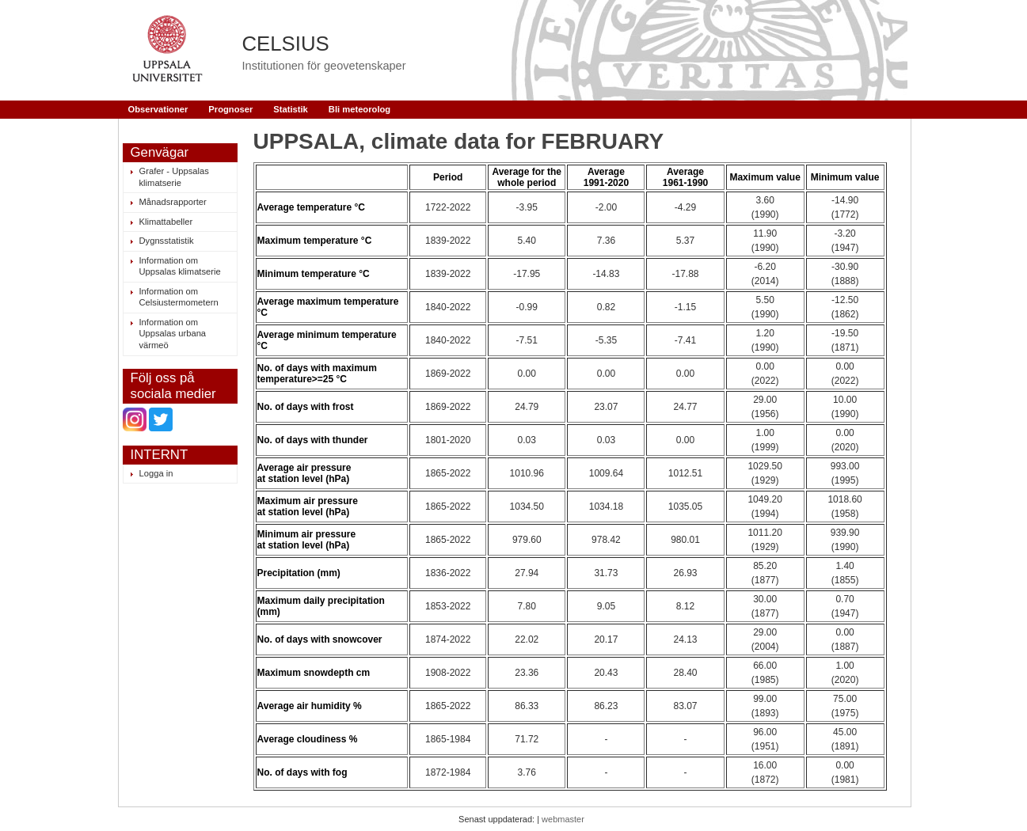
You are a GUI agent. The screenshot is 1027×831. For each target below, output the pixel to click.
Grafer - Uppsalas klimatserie (174, 177)
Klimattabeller (166, 221)
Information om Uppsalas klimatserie (180, 266)
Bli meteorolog (359, 109)
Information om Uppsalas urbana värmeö (173, 333)
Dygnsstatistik (166, 240)
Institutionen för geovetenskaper (324, 65)
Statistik (290, 109)
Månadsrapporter (173, 202)
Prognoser (230, 109)
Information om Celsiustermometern (179, 297)
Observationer (158, 109)
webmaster (563, 819)
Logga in (156, 473)
